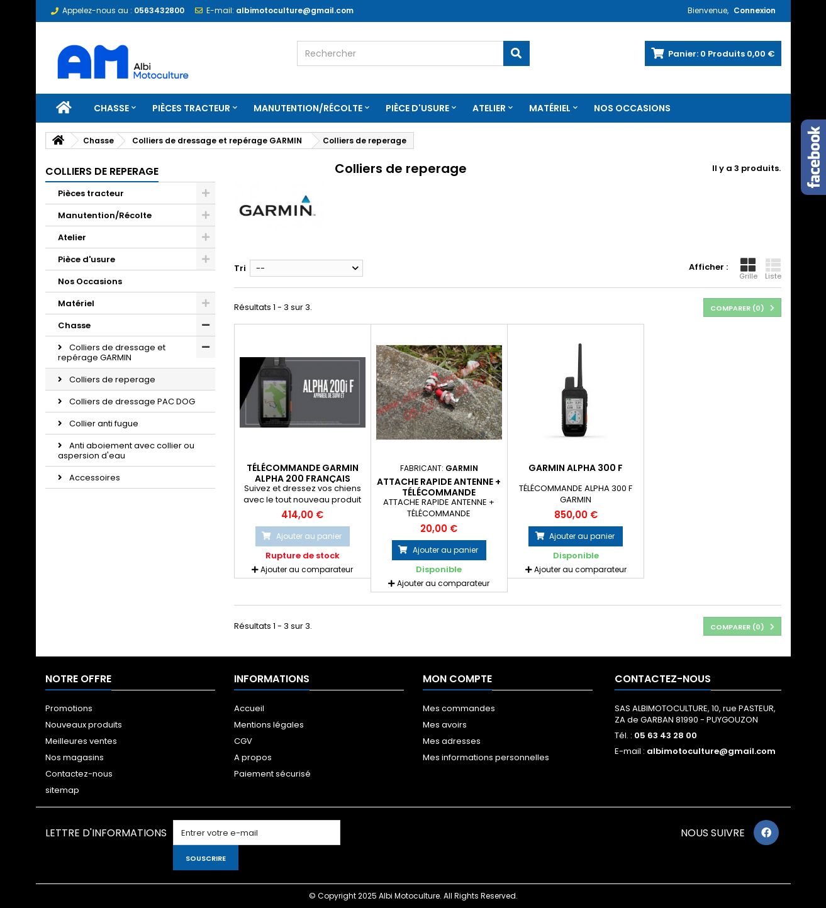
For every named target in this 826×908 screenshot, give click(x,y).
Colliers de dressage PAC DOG (131, 401)
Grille (748, 269)
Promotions (68, 708)
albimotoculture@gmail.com (711, 751)
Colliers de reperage (111, 379)
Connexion (755, 10)
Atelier (489, 108)
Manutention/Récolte (308, 108)
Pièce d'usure (417, 108)
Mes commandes (459, 708)
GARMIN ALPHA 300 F (575, 468)
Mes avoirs (445, 725)
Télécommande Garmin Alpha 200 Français (303, 473)
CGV (243, 741)
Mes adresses (452, 741)
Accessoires (93, 478)
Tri (240, 268)
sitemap (62, 790)
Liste (773, 269)
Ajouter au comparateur (306, 569)
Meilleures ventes (81, 741)
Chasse (111, 108)
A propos (253, 757)
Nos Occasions (632, 108)
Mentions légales (269, 725)
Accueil (249, 708)
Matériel (550, 108)
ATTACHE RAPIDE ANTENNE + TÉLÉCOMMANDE (439, 486)
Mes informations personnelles (486, 757)
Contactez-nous (79, 774)
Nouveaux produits (83, 725)
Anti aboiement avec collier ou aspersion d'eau (126, 451)
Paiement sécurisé (272, 774)
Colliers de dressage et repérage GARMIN (111, 352)
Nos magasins (74, 757)
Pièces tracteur (191, 108)
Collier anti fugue (102, 423)
